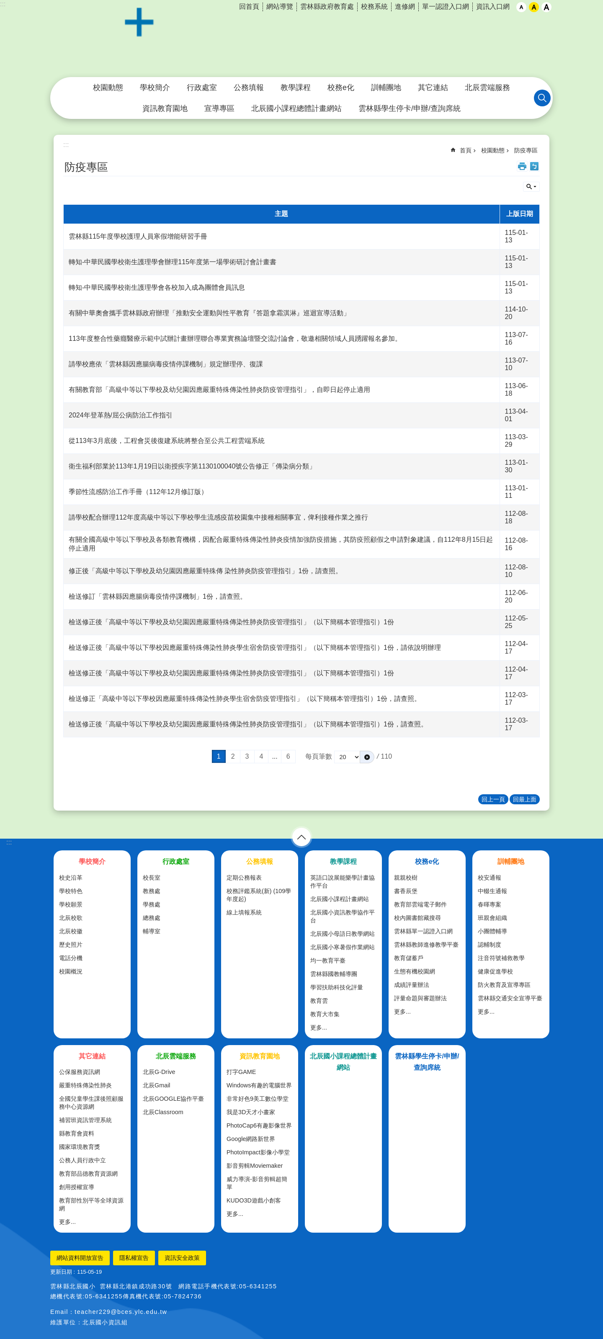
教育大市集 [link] (325, 1014)
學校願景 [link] (70, 904)
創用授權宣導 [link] (76, 1187)
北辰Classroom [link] (163, 1112)
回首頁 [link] (249, 6)
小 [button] (521, 7)
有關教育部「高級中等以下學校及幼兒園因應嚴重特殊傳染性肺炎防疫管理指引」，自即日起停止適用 (219, 389)
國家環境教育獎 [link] (79, 1146)
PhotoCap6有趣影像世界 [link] (259, 1125)
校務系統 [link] (374, 6)
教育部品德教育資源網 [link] (88, 1173)
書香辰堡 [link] (405, 891)
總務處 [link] (151, 917)
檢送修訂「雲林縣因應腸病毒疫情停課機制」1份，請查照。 (158, 596)
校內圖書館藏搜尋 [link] (417, 917)
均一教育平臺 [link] (327, 960)
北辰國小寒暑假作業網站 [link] (342, 947)
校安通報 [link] (489, 877)
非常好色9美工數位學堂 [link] (258, 1098)
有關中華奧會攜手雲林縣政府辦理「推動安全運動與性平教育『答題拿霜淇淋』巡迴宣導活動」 (209, 313)
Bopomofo (534, 166)
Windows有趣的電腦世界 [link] (259, 1085)
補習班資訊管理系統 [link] (85, 1120)
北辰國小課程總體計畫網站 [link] (296, 108)
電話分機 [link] (70, 958)
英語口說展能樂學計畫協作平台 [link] (342, 881)
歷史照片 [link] (70, 944)
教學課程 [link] (296, 87)
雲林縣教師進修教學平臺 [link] (426, 944)
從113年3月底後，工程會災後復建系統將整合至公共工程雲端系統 (167, 440)
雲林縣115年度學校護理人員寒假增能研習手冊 (138, 236)
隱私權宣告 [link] (134, 1257)
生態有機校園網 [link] (414, 971)
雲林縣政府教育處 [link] (327, 6)
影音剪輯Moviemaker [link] (255, 1165)
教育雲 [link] (319, 1000)
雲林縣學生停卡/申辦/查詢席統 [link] (409, 108)
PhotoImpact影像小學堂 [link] (258, 1152)
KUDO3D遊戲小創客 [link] (254, 1200)
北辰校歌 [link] (70, 917)
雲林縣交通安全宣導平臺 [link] (510, 998)
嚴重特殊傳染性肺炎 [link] (85, 1085)
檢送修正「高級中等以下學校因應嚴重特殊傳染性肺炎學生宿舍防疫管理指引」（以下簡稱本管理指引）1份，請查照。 (245, 698)
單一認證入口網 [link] (445, 6)
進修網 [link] (405, 6)
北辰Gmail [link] (156, 1085)
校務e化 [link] (340, 87)
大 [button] (546, 7)
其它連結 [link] (433, 87)
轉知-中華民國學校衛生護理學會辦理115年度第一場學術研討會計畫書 (172, 261)
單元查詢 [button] (531, 187)
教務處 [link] (151, 891)
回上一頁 (493, 799)
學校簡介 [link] (155, 87)
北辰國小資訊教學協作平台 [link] (342, 916)
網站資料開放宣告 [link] (80, 1257)
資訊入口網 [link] (493, 6)
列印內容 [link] (522, 166)
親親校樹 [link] (405, 877)
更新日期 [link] (61, 1272)
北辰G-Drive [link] (159, 1072)
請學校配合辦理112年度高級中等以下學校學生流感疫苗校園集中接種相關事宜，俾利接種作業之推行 (218, 517)
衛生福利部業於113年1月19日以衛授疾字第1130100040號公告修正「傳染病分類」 (192, 466)
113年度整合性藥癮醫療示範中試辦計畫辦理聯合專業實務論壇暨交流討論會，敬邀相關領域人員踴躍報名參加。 (235, 338)
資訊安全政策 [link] (182, 1257)
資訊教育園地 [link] (165, 108)
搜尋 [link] (542, 98)
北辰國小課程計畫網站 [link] (339, 899)
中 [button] (534, 7)
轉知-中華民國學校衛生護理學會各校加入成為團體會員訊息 (157, 287)
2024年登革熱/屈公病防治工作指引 (121, 415)
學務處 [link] (151, 904)
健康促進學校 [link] (495, 971)
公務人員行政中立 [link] (82, 1160)
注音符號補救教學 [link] (501, 958)
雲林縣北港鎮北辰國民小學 (301, 38)
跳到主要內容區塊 (4, 4)
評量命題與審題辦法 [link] (420, 998)
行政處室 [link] (202, 87)
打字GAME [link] (241, 1072)
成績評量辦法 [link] (411, 984)
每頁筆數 (318, 756)
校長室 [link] (151, 877)
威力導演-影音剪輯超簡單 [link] (257, 1183)
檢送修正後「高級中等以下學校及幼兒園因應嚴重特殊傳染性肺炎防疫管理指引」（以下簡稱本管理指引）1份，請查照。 (248, 724)
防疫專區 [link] (526, 150)
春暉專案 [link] (489, 904)
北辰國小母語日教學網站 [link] (342, 933)
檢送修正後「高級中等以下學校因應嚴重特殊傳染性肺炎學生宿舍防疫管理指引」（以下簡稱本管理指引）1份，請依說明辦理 (255, 647)
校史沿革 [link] (70, 877)
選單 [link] (301, 837)
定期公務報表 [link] (244, 877)
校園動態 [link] (108, 87)
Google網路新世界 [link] (251, 1139)
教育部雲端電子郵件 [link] (420, 904)
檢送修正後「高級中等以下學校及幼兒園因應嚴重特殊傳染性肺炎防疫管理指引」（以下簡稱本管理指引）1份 (231, 622)
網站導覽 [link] (279, 6)
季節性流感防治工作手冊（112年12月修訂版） (138, 491)
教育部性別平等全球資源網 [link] (91, 1204)
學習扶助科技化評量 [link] (336, 987)
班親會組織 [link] (492, 917)
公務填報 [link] (249, 87)
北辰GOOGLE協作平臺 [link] (173, 1098)
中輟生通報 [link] (492, 891)
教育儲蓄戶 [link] (408, 958)
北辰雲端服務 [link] (487, 87)
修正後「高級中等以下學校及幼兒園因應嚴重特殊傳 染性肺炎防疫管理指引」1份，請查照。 (205, 570)
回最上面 (524, 799)
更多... (318, 1027)
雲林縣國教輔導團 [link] (333, 974)
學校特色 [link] (70, 891)
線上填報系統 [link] (244, 912)
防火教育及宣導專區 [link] (504, 984)
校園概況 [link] (70, 971)
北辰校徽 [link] (70, 931)
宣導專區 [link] (219, 108)
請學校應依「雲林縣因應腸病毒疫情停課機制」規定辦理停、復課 (166, 364)
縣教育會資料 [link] (76, 1133)
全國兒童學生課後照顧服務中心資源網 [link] (91, 1102)
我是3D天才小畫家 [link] (251, 1112)
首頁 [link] (466, 150)
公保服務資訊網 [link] (79, 1072)
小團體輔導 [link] (492, 931)
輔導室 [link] (151, 931)
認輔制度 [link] (489, 944)
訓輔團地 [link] (386, 87)
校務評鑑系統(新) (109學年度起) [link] (259, 895)
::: (2, 4)
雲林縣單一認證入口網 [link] (423, 931)
